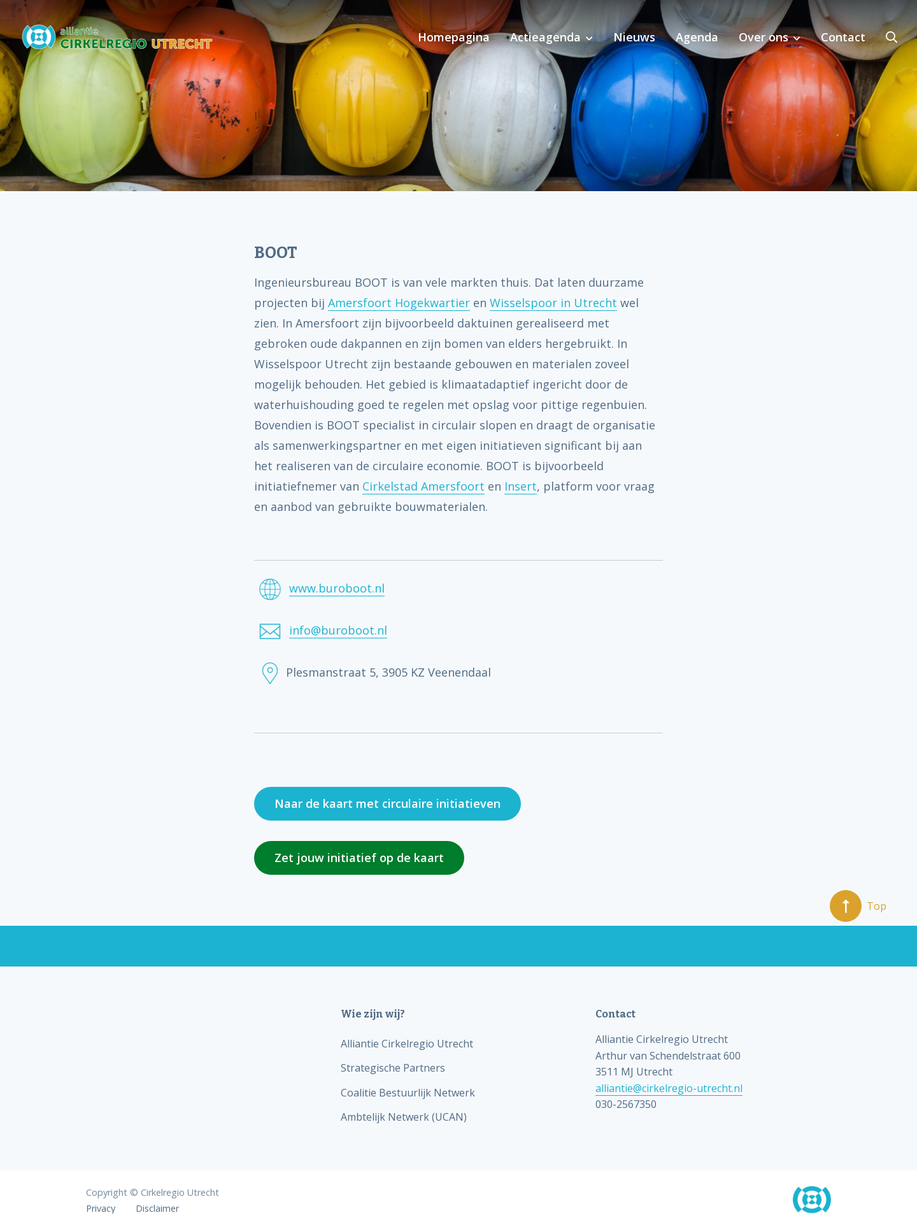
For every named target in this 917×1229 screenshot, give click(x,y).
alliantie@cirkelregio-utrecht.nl (669, 1088)
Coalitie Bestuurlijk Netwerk (408, 1093)
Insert (520, 486)
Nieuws (634, 37)
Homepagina (454, 37)
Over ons (763, 37)
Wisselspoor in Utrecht (553, 302)
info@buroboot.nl (338, 630)
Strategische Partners (393, 1068)
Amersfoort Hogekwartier (399, 302)
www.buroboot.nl (337, 588)
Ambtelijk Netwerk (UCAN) (404, 1117)
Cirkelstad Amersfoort (423, 486)
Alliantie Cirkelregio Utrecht (407, 1044)
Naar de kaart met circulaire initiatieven (387, 803)
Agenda (697, 37)
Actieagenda (545, 37)
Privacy (100, 1208)
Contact (843, 37)
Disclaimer (157, 1208)
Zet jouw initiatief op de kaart (359, 857)
